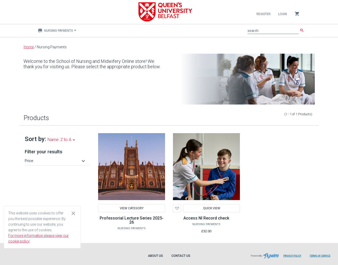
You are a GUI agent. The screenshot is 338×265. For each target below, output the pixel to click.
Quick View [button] (211, 208)
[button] (56, 161)
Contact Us (180, 256)
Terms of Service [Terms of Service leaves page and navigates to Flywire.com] (320, 256)
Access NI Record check (206, 218)
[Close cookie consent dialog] (73, 213)
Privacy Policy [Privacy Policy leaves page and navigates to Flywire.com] (292, 256)
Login (282, 14)
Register (264, 14)
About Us (155, 256)
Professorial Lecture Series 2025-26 (132, 220)
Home (29, 47)
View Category (132, 208)
